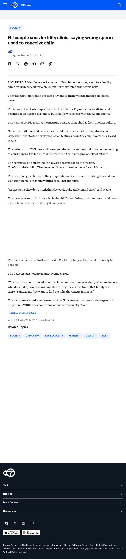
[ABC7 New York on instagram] (23, 523)
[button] (5, 4)
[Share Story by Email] (42, 64)
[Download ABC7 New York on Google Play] (31, 532)
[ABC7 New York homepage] (14, 5)
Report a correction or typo (22, 313)
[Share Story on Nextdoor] (34, 64)
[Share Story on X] (18, 64)
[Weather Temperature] (108, 4)
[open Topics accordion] (63, 485)
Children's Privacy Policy (75, 545)
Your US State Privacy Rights (103, 545)
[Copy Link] (50, 64)
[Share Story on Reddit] (26, 64)
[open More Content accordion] (63, 502)
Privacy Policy (9, 545)
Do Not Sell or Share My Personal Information (40, 545)
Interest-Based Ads (27, 549)
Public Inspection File (49, 549)
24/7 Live (26, 5)
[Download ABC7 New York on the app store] (11, 532)
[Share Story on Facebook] (10, 64)
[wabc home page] (9, 472)
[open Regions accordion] (63, 494)
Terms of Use (9, 549)
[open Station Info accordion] (63, 511)
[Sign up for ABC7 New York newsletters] (32, 523)
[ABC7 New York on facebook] (6, 523)
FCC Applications (70, 549)
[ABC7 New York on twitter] (15, 523)
